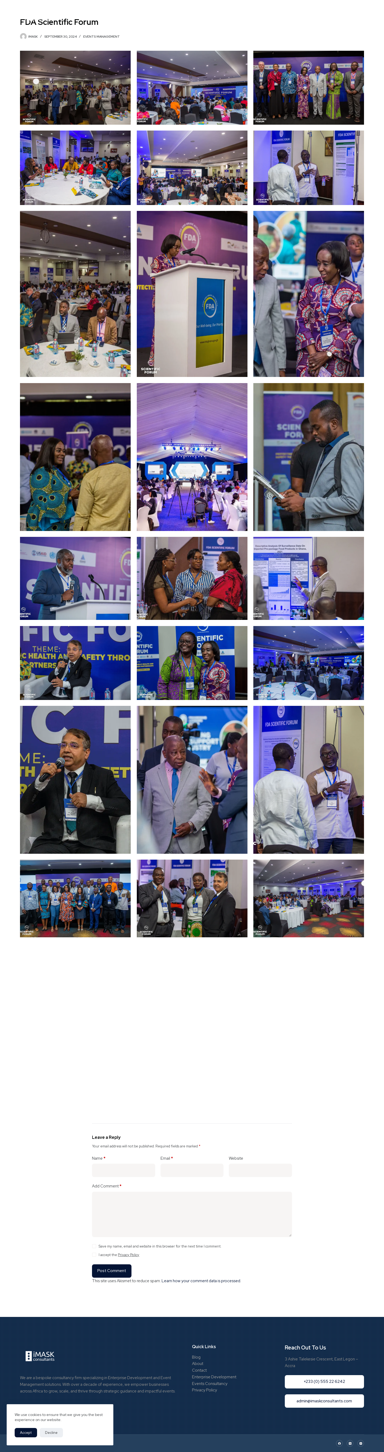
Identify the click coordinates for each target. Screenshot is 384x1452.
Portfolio (182, 14)
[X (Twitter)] (350, 1443)
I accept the (119, 1255)
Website (236, 1158)
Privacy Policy (128, 1255)
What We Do (214, 14)
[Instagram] (360, 1443)
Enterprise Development (214, 1377)
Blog (240, 14)
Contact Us (264, 14)
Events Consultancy (209, 1383)
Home (128, 14)
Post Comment (111, 1270)
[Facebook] (339, 1443)
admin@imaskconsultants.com (324, 1401)
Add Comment (107, 1186)
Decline (51, 1432)
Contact (199, 1370)
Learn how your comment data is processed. (201, 1281)
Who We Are (153, 14)
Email (167, 1158)
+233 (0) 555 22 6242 (324, 1381)
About (197, 1363)
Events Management (101, 36)
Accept (26, 1432)
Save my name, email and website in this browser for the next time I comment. (160, 1246)
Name (99, 1158)
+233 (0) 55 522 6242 (334, 14)
